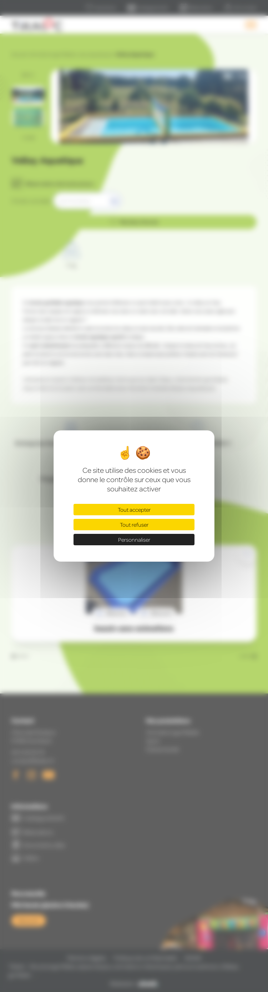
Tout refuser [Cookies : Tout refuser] (134, 524)
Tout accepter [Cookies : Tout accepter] (134, 509)
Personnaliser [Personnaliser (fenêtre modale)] (134, 539)
